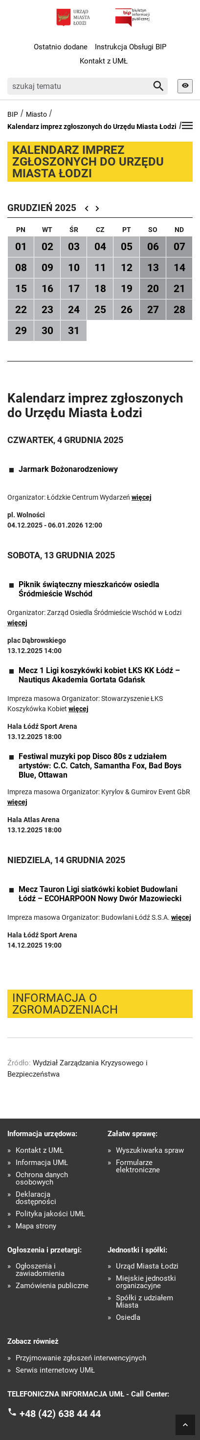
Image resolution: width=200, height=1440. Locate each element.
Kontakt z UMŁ (104, 61)
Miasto (36, 114)
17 (74, 289)
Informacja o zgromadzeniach (65, 1003)
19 (127, 289)
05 (127, 247)
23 (47, 310)
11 (100, 268)
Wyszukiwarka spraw (150, 1150)
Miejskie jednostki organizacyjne (146, 1282)
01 (21, 247)
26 (127, 310)
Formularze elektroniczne (138, 1166)
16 (47, 289)
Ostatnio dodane (61, 46)
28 (179, 310)
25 (100, 310)
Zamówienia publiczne (52, 1286)
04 (100, 247)
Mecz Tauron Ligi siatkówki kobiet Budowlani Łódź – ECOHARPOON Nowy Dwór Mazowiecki (100, 894)
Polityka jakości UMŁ (50, 1214)
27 (153, 310)
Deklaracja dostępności (36, 1198)
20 (153, 289)
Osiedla (128, 1317)
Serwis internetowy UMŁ (55, 1370)
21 (179, 289)
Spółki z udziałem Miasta (144, 1301)
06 (153, 247)
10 (74, 268)
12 (127, 268)
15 (21, 289)
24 (74, 310)
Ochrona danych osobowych (42, 1178)
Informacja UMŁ (42, 1162)
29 (21, 331)
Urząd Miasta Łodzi (147, 1266)
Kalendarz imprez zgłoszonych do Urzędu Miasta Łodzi (92, 126)
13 (153, 268)
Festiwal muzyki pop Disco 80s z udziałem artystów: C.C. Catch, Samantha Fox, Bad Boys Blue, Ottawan (100, 766)
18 (100, 289)
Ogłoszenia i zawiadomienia (40, 1270)
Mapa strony (36, 1226)
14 (179, 268)
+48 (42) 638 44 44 (60, 1413)
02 (47, 247)
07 (179, 247)
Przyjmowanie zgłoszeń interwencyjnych (81, 1358)
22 (21, 310)
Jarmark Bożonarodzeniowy (68, 469)
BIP (12, 114)
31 (74, 331)
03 (74, 247)
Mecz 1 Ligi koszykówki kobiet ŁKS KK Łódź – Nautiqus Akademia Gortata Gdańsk (99, 675)
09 (47, 268)
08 (21, 268)
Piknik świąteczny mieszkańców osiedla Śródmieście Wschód (89, 589)
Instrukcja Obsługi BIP (130, 46)
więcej (142, 497)
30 (47, 331)
